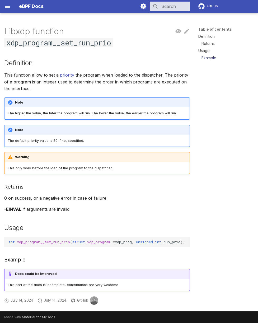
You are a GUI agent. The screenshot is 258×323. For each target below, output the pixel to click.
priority (67, 75)
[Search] (159, 6)
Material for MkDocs (38, 317)
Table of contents (215, 29)
